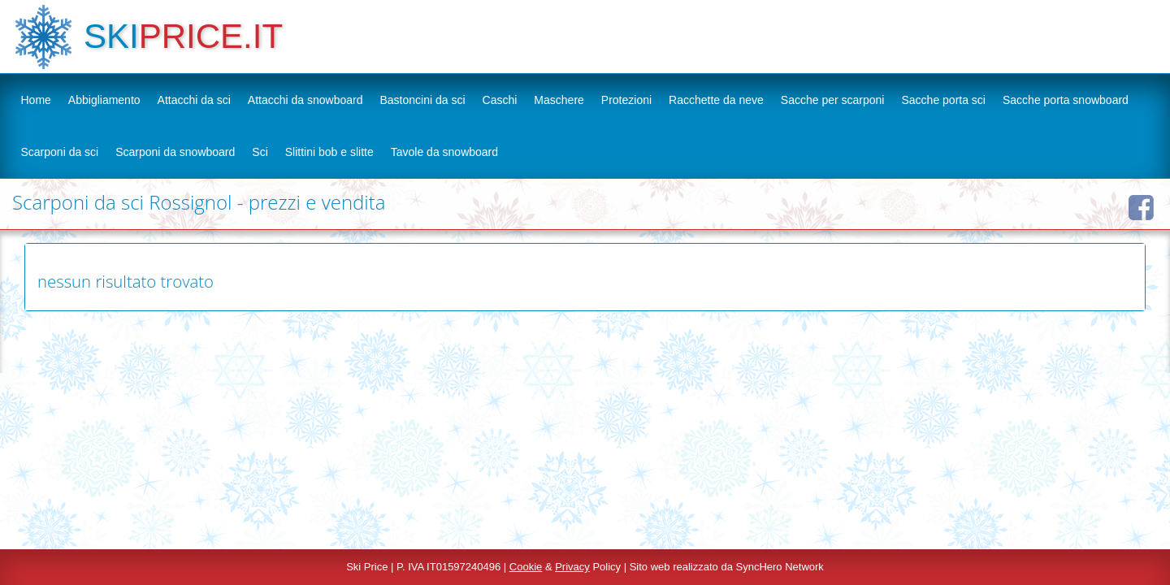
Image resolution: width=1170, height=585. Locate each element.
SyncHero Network (780, 567)
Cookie (525, 567)
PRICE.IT (211, 36)
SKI (111, 36)
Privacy (572, 567)
